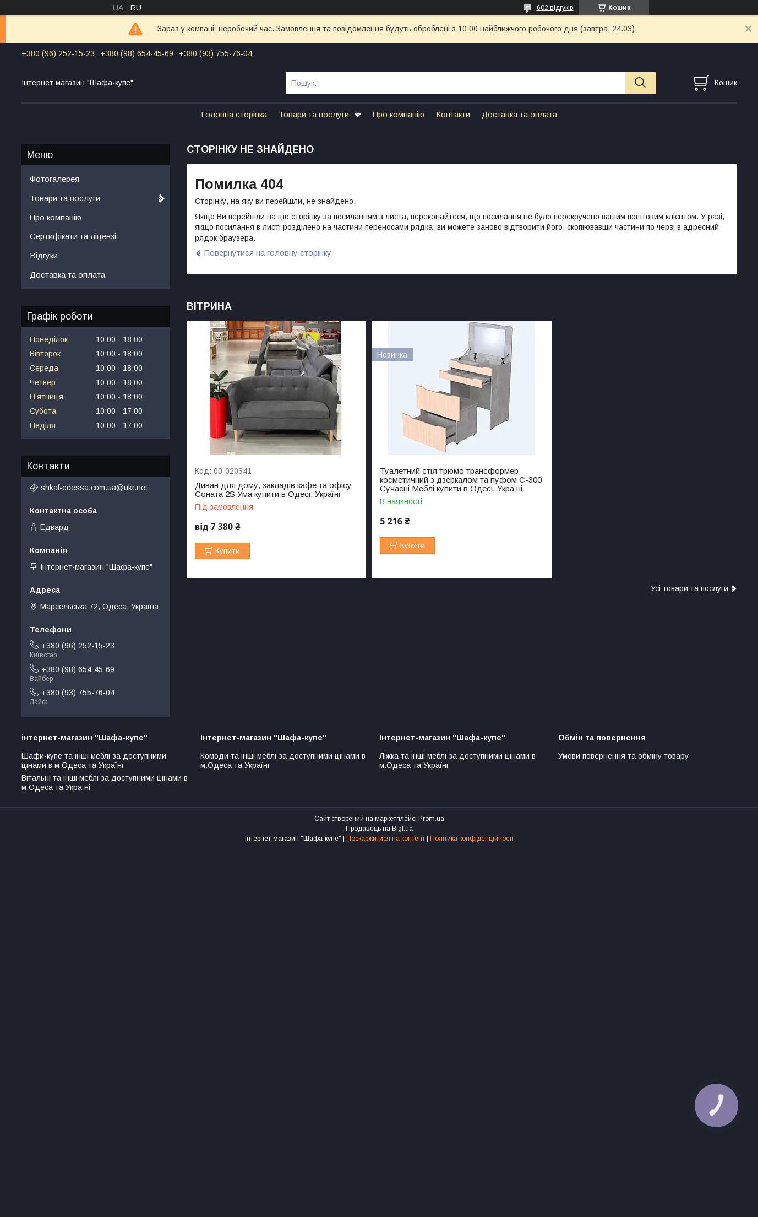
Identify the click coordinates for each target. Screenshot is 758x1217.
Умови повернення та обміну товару (623, 755)
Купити (227, 551)
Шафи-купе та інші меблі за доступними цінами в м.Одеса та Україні (93, 760)
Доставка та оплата (519, 114)
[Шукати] (640, 83)
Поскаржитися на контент (385, 838)
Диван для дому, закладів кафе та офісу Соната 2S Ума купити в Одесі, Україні (273, 490)
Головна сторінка (234, 114)
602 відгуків (555, 8)
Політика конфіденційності (472, 838)
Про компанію (398, 114)
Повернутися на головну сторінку (267, 252)
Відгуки (44, 255)
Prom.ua (431, 819)
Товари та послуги (314, 114)
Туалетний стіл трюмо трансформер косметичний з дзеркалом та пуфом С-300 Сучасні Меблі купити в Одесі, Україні (461, 480)
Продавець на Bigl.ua (379, 828)
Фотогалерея (54, 178)
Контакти (453, 114)
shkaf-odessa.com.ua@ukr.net (94, 487)
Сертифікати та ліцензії (74, 236)
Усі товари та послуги (689, 588)
